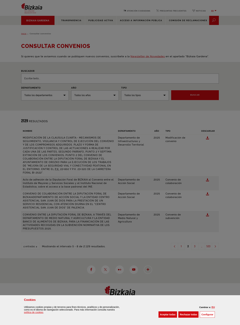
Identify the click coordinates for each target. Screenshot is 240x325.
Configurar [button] (208, 314)
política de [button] (33, 312)
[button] (213, 307)
